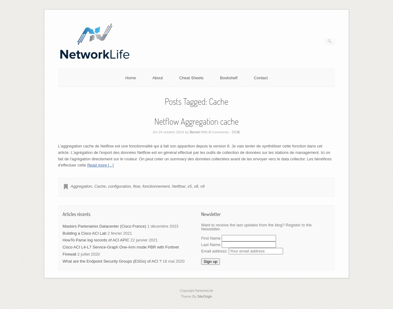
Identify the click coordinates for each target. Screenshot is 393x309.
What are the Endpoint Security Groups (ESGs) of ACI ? (112, 261)
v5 (190, 186)
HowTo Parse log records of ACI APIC (96, 240)
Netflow (178, 186)
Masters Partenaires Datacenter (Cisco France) (104, 226)
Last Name (210, 244)
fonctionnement (156, 186)
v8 (196, 186)
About (157, 78)
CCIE (236, 132)
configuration (119, 186)
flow (136, 186)
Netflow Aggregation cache (196, 121)
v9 (202, 186)
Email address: (242, 251)
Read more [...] (100, 165)
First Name (211, 238)
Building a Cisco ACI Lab (85, 233)
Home (130, 78)
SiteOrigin (204, 296)
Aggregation (81, 186)
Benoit (195, 132)
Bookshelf (228, 78)
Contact (261, 78)
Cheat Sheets (191, 78)
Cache (100, 186)
